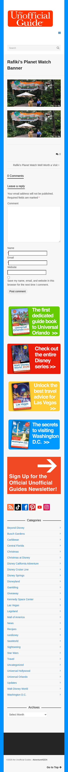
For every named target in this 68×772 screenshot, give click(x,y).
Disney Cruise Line (18, 569)
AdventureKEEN (40, 760)
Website (12, 267)
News (10, 623)
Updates (12, 682)
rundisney (12, 635)
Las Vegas (13, 605)
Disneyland (13, 581)
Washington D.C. (16, 694)
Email (10, 257)
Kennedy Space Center (20, 599)
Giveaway (12, 593)
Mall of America (16, 617)
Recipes (12, 629)
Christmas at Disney (18, 557)
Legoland (12, 611)
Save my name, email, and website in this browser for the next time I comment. (30, 282)
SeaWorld (12, 641)
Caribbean (13, 539)
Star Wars (12, 653)
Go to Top (54, 767)
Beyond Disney (15, 527)
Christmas (13, 551)
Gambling (12, 587)
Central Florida (15, 545)
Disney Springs (15, 575)
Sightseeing (13, 647)
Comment (12, 203)
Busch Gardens (16, 533)
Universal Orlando (17, 676)
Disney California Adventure (23, 563)
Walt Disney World (17, 688)
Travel (10, 658)
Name (10, 248)
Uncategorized (15, 664)
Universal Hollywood (18, 670)
